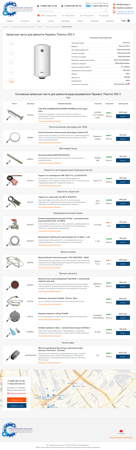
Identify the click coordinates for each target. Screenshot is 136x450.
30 (11, 43)
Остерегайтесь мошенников (121, 437)
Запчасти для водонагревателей (23, 26)
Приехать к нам (16, 405)
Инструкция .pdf (122, 84)
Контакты (110, 21)
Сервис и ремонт (124, 8)
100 (11, 72)
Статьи (80, 21)
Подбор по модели (53, 26)
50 (11, 53)
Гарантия (94, 21)
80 (11, 62)
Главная (9, 21)
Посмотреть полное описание (49, 121)
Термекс (40, 26)
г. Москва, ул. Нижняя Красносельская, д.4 (125, 12)
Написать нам (16, 399)
